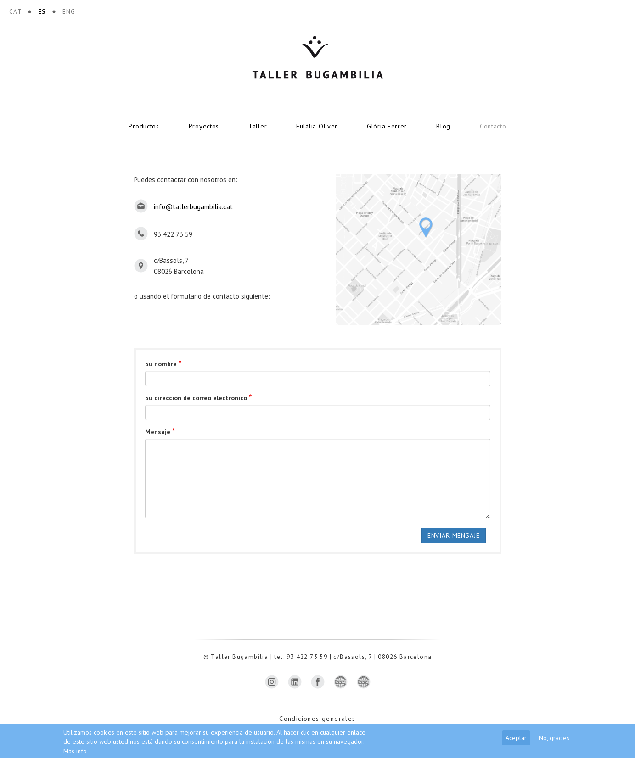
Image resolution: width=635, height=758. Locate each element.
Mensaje (157, 432)
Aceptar (516, 738)
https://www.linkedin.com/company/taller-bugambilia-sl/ (295, 682)
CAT (15, 12)
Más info (75, 751)
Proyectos (204, 126)
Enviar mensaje (453, 535)
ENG (69, 12)
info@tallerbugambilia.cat (193, 206)
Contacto (493, 126)
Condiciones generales (317, 718)
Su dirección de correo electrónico (196, 398)
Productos (144, 126)
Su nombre (161, 364)
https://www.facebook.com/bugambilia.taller (318, 682)
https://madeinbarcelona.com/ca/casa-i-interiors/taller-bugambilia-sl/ (341, 682)
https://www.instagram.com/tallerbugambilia (272, 682)
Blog (443, 126)
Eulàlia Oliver (316, 126)
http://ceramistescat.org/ (364, 682)
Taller (257, 126)
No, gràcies (554, 738)
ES (42, 12)
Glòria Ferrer (387, 126)
